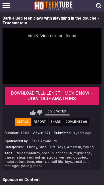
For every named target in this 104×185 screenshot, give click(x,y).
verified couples (73, 157)
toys (68, 162)
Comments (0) (76, 122)
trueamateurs (28, 153)
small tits (55, 162)
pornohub (63, 153)
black (38, 166)
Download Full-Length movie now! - (52, 95)
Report (40, 122)
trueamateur (15, 157)
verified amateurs (42, 157)
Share (56, 122)
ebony (41, 162)
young (26, 166)
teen (30, 162)
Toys (61, 147)
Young (88, 147)
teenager (12, 166)
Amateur (74, 147)
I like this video (33, 112)
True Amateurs (44, 141)
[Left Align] (7, 6)
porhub (48, 153)
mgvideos (82, 153)
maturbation (15, 162)
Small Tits (47, 147)
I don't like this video (39, 112)
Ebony (32, 147)
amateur (81, 162)
